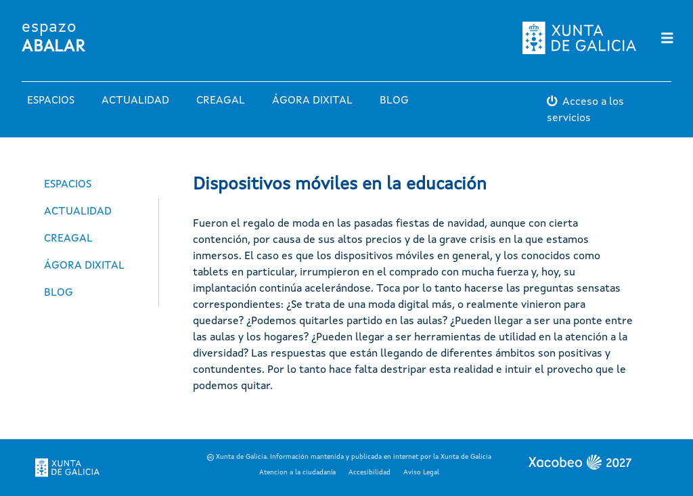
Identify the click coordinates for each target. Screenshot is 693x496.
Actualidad (135, 100)
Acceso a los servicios (585, 110)
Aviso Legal (421, 472)
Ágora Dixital (312, 100)
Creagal (220, 100)
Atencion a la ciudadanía (297, 472)
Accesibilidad (369, 472)
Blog (394, 100)
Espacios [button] (50, 100)
